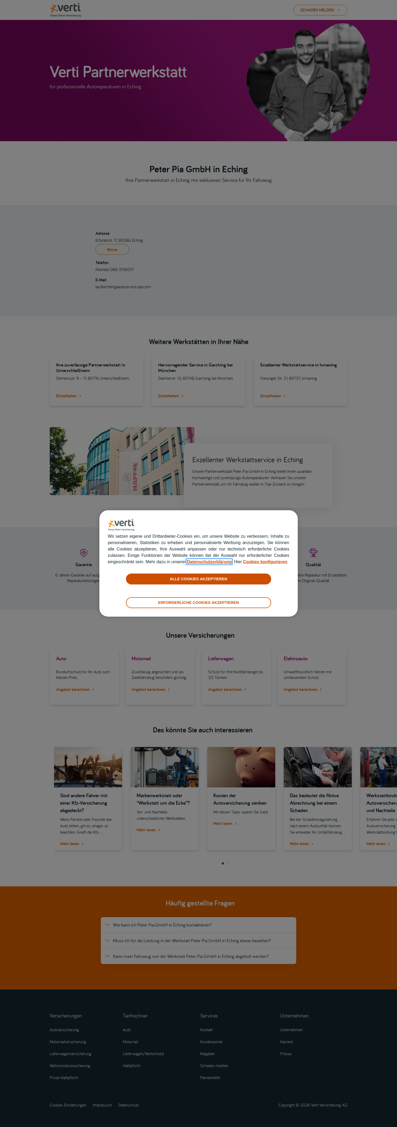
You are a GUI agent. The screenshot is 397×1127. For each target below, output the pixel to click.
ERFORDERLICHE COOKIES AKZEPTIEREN (198, 602)
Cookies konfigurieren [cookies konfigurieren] (265, 562)
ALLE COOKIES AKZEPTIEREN (198, 579)
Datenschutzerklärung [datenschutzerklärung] (209, 562)
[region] (198, 563)
